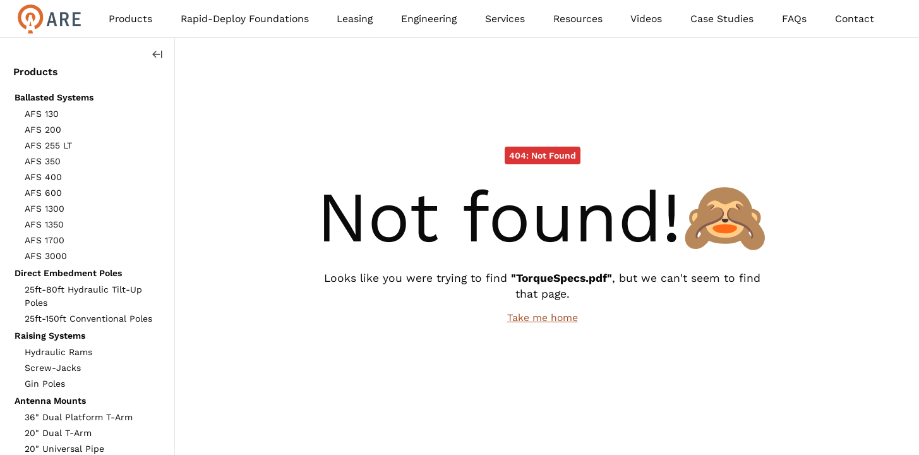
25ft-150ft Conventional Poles (88, 318)
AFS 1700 (44, 240)
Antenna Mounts (50, 401)
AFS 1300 (44, 208)
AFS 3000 (46, 256)
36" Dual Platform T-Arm (79, 417)
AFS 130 (42, 114)
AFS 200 (43, 129)
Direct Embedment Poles (68, 273)
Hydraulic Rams (58, 352)
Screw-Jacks (53, 368)
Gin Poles (45, 384)
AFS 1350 (44, 224)
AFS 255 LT (48, 145)
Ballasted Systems (54, 97)
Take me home (542, 318)
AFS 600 (43, 193)
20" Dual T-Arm (58, 433)
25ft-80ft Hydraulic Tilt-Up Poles (83, 296)
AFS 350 (43, 161)
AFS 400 (43, 177)
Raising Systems (50, 336)
